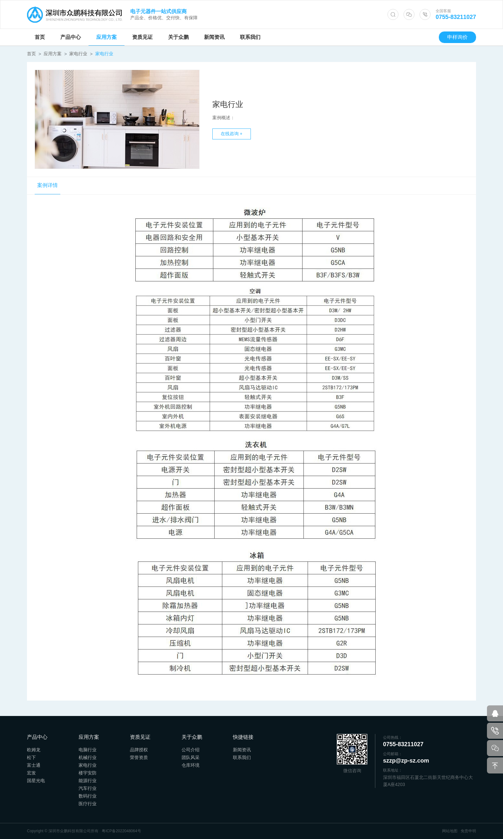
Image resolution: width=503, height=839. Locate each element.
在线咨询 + (232, 134)
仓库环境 (191, 765)
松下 (31, 757)
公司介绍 (191, 749)
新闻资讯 (214, 37)
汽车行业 (88, 788)
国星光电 (36, 780)
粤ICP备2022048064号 (121, 831)
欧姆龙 (33, 749)
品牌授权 (139, 749)
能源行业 (88, 780)
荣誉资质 (139, 757)
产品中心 (70, 37)
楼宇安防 (88, 772)
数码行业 (88, 796)
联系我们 (250, 37)
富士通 (33, 765)
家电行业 (78, 53)
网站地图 (449, 831)
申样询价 (457, 37)
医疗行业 (88, 803)
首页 (40, 37)
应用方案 (106, 37)
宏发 (31, 772)
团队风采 (191, 757)
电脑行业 (88, 749)
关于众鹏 (178, 37)
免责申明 (468, 831)
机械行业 (88, 757)
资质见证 (142, 37)
